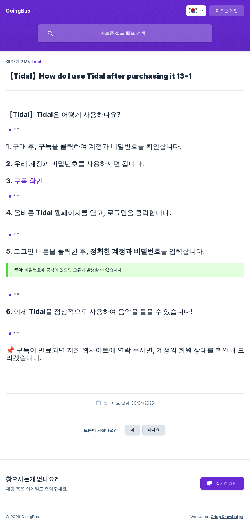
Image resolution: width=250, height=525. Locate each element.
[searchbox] (125, 33)
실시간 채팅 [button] (226, 483)
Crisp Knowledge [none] (227, 516)
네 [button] (132, 429)
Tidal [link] (36, 61)
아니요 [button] (153, 429)
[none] (18, 10)
